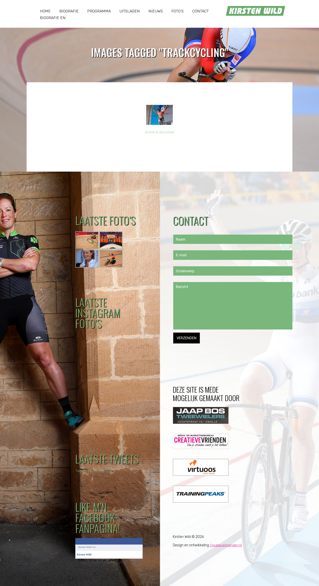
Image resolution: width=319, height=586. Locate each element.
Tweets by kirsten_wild (93, 471)
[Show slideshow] (159, 132)
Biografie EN (53, 18)
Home (45, 11)
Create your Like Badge (131, 562)
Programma (99, 11)
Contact (200, 11)
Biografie (69, 11)
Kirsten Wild (84, 547)
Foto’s (177, 11)
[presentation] (207, 352)
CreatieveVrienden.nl (226, 545)
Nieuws (155, 11)
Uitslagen (129, 11)
